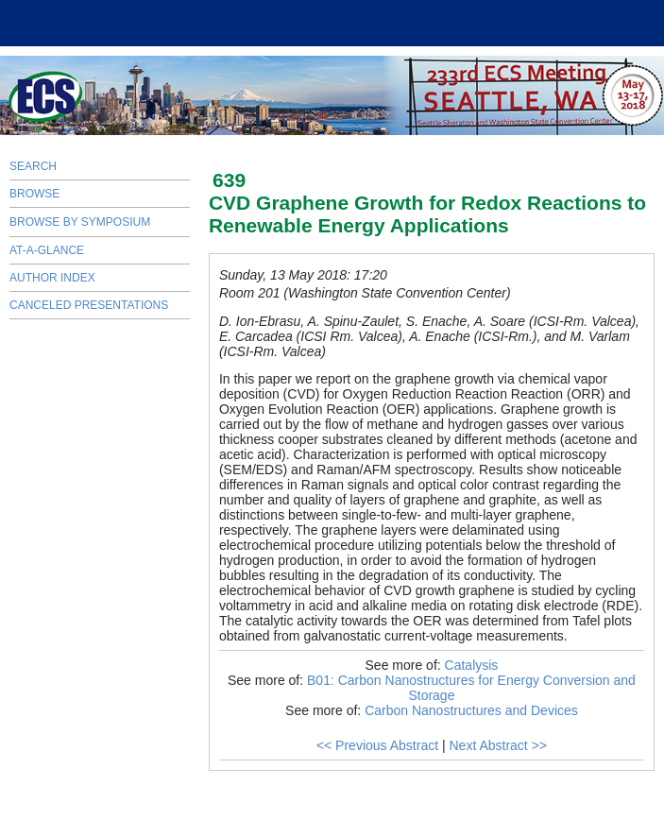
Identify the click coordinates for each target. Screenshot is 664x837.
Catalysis (472, 665)
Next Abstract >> (498, 745)
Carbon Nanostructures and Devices (471, 710)
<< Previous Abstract (377, 745)
